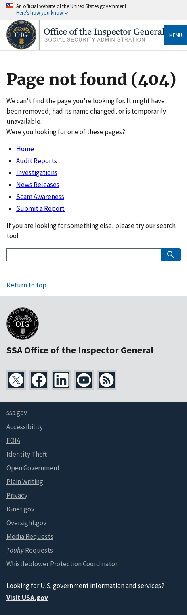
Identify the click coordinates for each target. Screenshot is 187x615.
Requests (29, 550)
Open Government (33, 467)
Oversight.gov (26, 522)
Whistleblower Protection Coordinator (62, 563)
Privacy (16, 495)
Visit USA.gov (27, 597)
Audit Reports (36, 160)
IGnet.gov (20, 509)
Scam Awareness (40, 196)
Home (25, 148)
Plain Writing (24, 481)
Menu (175, 35)
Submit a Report (40, 208)
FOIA (13, 440)
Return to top (26, 284)
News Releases (37, 184)
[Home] (85, 47)
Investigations (36, 172)
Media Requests (29, 536)
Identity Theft (26, 454)
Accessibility (24, 426)
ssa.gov (16, 412)
